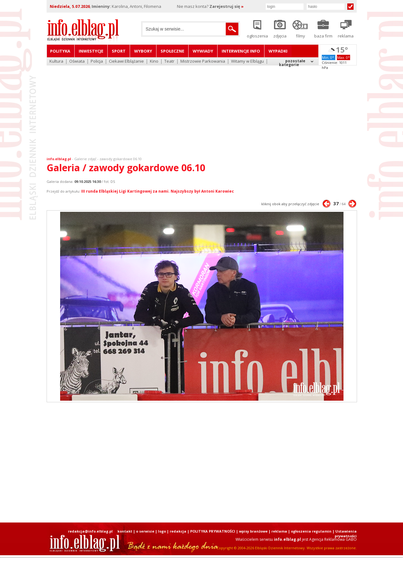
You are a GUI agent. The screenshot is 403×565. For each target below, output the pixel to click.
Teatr (169, 61)
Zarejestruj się (226, 6)
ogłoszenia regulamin (311, 531)
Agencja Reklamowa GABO (333, 539)
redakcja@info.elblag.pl (90, 531)
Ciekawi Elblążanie (126, 61)
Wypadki (278, 51)
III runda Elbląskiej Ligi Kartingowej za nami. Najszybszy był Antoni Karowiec (157, 191)
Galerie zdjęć (85, 158)
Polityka (60, 51)
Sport (119, 51)
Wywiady (203, 51)
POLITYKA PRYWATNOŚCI (212, 531)
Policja (97, 61)
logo (162, 531)
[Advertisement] (201, 107)
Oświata (77, 61)
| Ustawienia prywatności (344, 533)
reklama (279, 531)
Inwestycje (91, 51)
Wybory (143, 51)
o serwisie (145, 531)
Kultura (56, 61)
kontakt (124, 531)
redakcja (178, 531)
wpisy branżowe (253, 531)
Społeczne (172, 51)
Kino (154, 61)
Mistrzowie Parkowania (202, 61)
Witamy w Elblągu (247, 61)
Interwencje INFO (241, 51)
